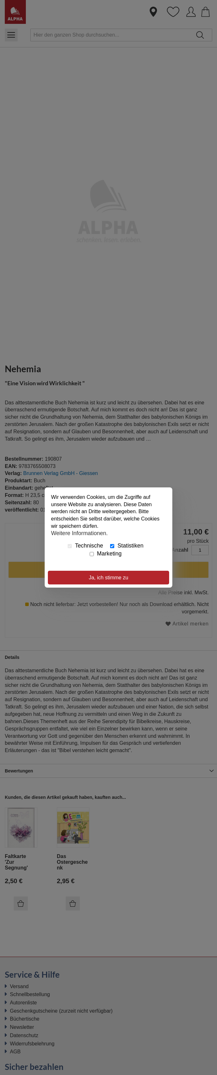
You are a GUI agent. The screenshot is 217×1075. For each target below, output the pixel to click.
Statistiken (126, 545)
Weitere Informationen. (79, 533)
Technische (85, 545)
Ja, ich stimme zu (108, 577)
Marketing (106, 553)
